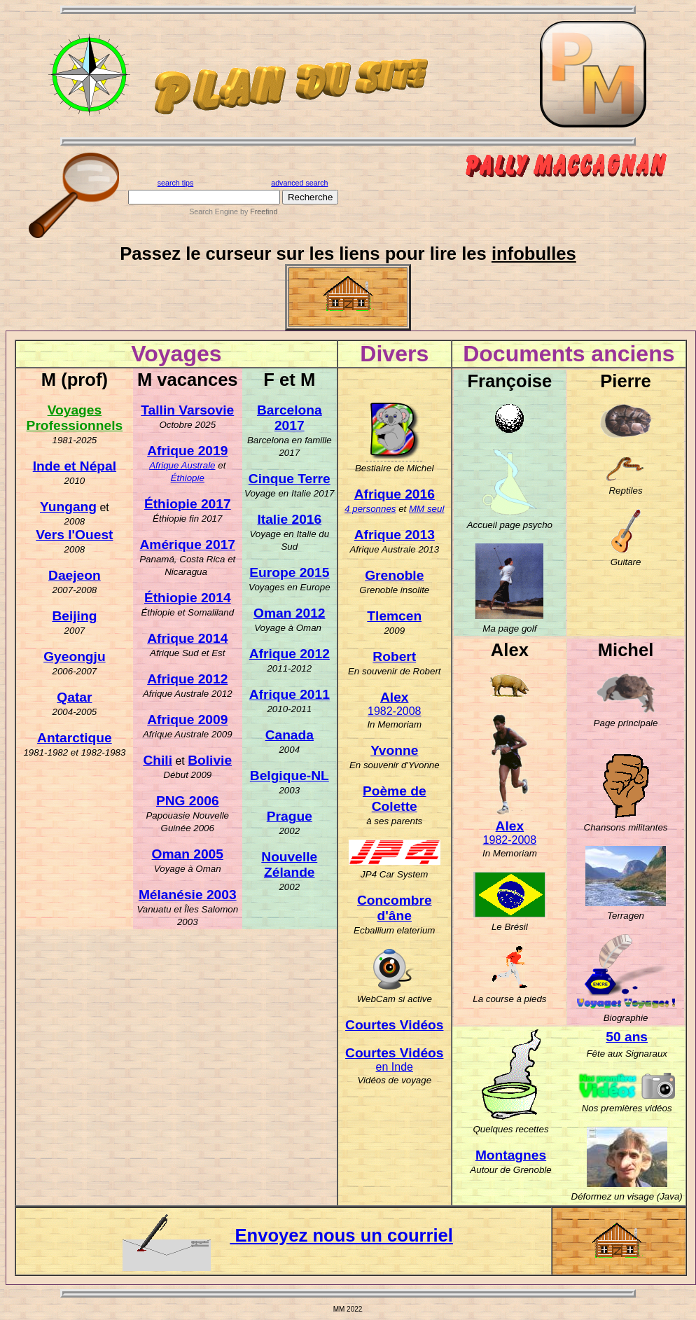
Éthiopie (187, 478)
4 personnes (370, 508)
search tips (176, 183)
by (257, 211)
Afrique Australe (182, 465)
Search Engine (213, 211)
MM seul (426, 508)
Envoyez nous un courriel (288, 1235)
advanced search (299, 183)
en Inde (394, 1067)
